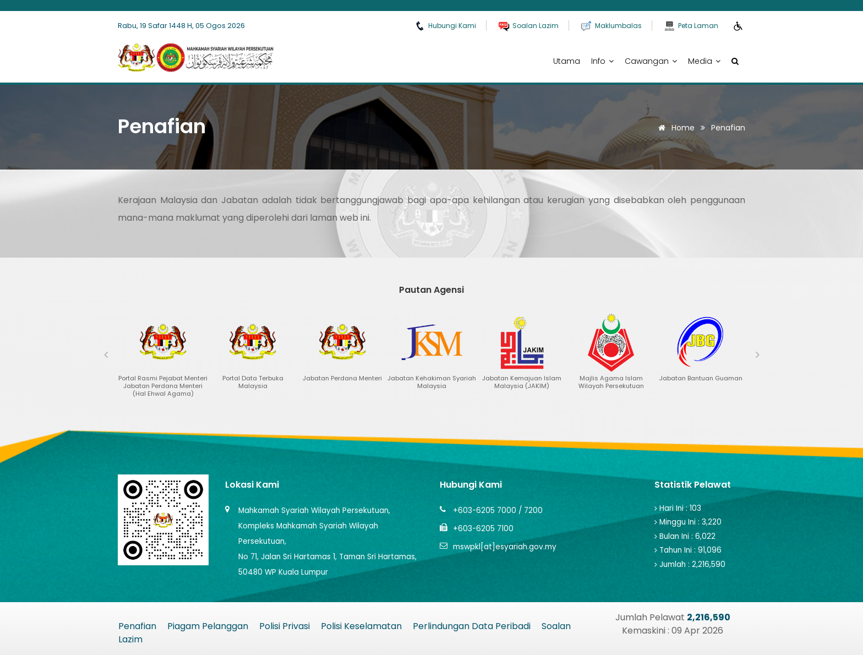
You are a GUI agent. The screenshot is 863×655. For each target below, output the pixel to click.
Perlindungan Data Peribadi (472, 626)
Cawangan (651, 61)
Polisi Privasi (284, 626)
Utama (566, 61)
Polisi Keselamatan (361, 626)
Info (602, 61)
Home (674, 127)
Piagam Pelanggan (207, 626)
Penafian (137, 626)
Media (704, 61)
